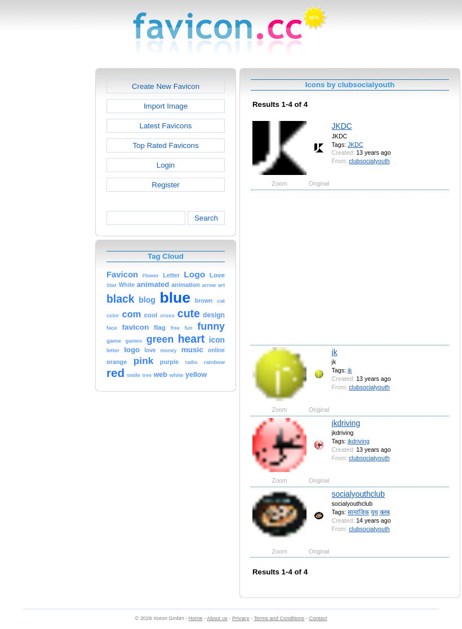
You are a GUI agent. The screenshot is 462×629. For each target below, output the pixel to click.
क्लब (385, 512)
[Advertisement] (47, 237)
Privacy (240, 618)
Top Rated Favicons (165, 145)
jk (334, 352)
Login (166, 165)
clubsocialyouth (369, 161)
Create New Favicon (165, 86)
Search (206, 218)
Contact (318, 618)
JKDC (342, 126)
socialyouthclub (358, 493)
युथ (374, 512)
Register (165, 185)
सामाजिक (358, 512)
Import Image (166, 106)
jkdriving (346, 423)
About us (217, 618)
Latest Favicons (166, 126)
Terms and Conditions (279, 618)
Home (196, 618)
